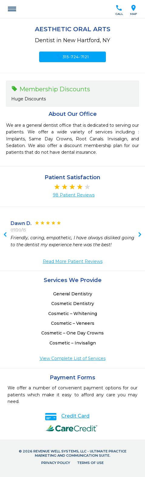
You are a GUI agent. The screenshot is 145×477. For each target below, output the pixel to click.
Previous (139, 235)
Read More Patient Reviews (73, 261)
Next (5, 235)
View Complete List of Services (73, 358)
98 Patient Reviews (74, 195)
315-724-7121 (72, 57)
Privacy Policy (55, 463)
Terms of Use (90, 463)
